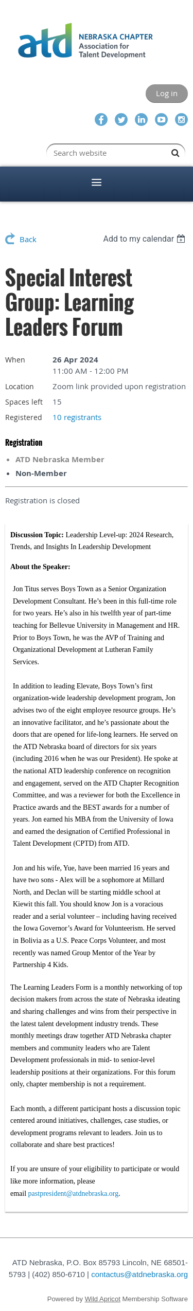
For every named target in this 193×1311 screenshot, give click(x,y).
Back (28, 239)
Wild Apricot (102, 1299)
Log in (167, 93)
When (15, 360)
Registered (23, 417)
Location (19, 386)
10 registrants (76, 417)
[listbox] (145, 238)
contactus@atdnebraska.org (139, 1274)
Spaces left (24, 402)
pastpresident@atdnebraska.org (73, 1193)
